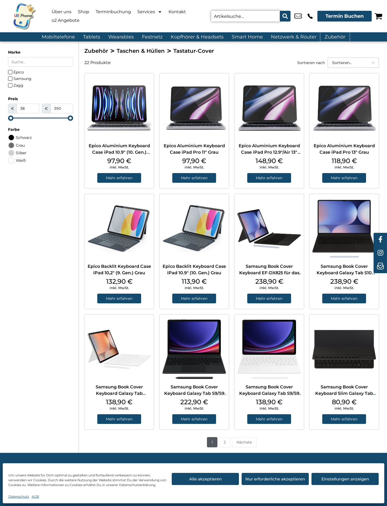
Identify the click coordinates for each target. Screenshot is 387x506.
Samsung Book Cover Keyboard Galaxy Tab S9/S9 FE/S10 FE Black (194, 393)
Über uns (61, 11)
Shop (83, 11)
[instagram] (380, 253)
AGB (35, 496)
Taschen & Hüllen (141, 51)
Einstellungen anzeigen (345, 479)
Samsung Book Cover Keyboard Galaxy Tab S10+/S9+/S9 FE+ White (119, 393)
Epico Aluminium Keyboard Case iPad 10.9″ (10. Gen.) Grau (119, 152)
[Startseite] (24, 16)
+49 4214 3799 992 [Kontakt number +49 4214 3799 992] (310, 16)
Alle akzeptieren (205, 479)
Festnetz (152, 37)
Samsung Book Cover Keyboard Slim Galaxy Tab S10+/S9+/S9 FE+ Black (344, 393)
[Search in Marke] (40, 62)
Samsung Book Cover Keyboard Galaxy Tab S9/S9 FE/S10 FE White (269, 393)
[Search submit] (285, 16)
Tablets (91, 37)
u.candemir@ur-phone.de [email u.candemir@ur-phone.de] (298, 16)
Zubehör (335, 37)
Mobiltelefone (58, 37)
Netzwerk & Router (294, 37)
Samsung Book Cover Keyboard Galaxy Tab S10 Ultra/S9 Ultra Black (344, 273)
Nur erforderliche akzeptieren (275, 479)
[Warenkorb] (378, 16)
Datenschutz (18, 496)
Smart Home (247, 37)
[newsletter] (380, 266)
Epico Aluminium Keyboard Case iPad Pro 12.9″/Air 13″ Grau (269, 152)
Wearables (121, 37)
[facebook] (380, 239)
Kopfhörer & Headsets (197, 37)
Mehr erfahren (119, 177)
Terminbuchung (113, 11)
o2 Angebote (66, 20)
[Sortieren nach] (353, 63)
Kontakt (177, 11)
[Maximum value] (62, 108)
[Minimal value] (40, 118)
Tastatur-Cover (193, 51)
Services (149, 12)
